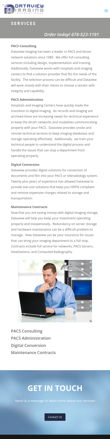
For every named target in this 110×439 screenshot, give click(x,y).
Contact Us (55, 417)
